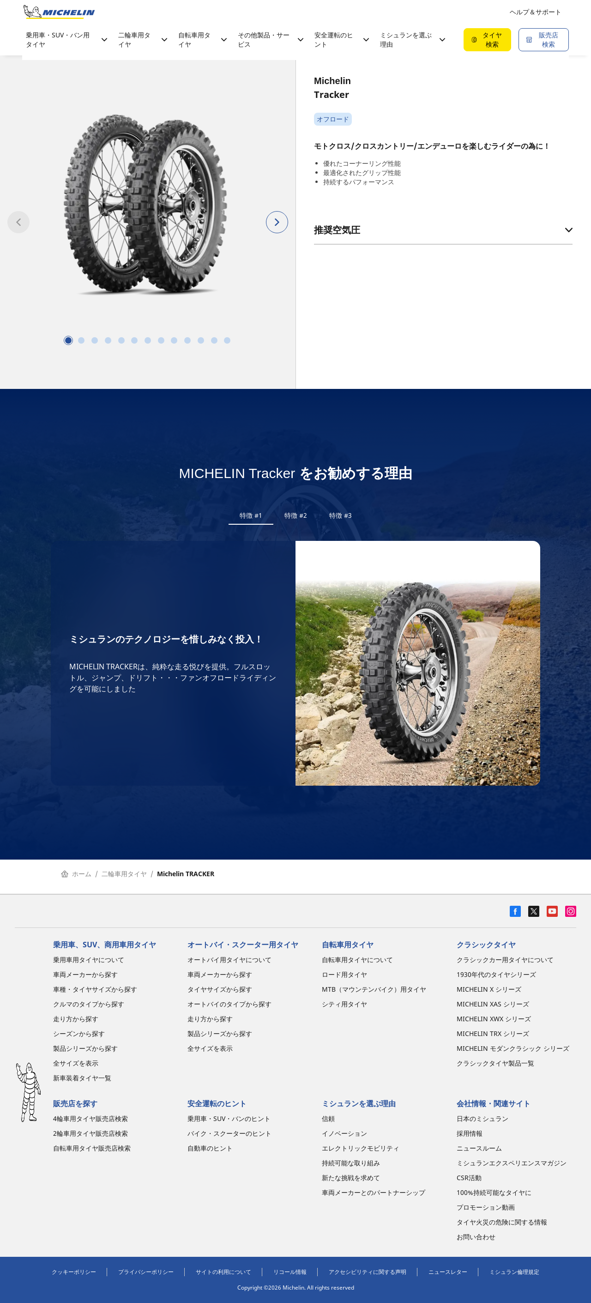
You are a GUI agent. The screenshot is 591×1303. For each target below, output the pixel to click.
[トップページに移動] (59, 12)
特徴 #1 (251, 515)
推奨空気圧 (443, 230)
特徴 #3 (340, 515)
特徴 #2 (295, 515)
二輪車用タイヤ (124, 879)
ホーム (76, 879)
